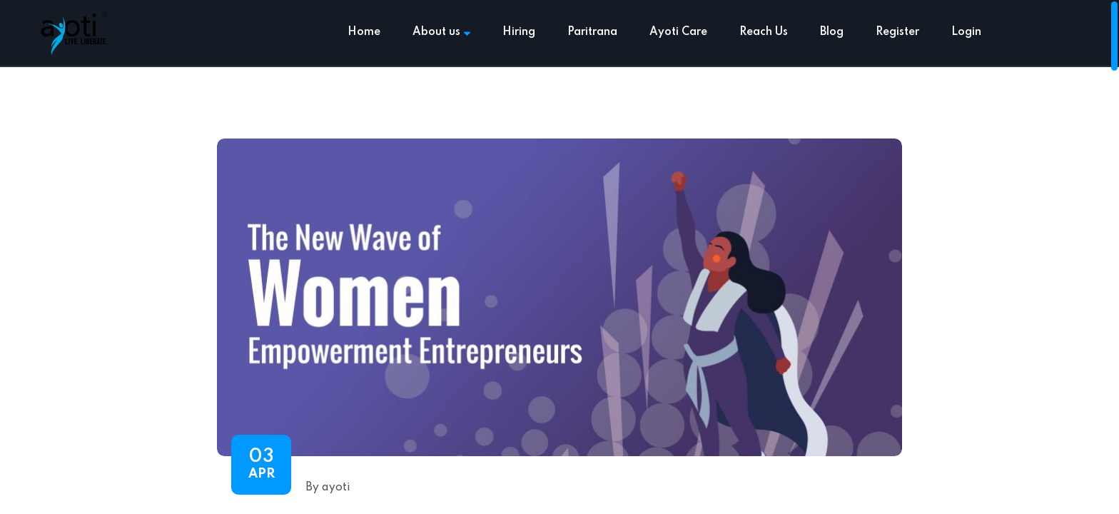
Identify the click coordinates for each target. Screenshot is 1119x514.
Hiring (518, 32)
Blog (832, 32)
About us (441, 32)
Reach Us (763, 32)
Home (364, 32)
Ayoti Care (678, 32)
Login (966, 32)
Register (897, 32)
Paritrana (592, 32)
